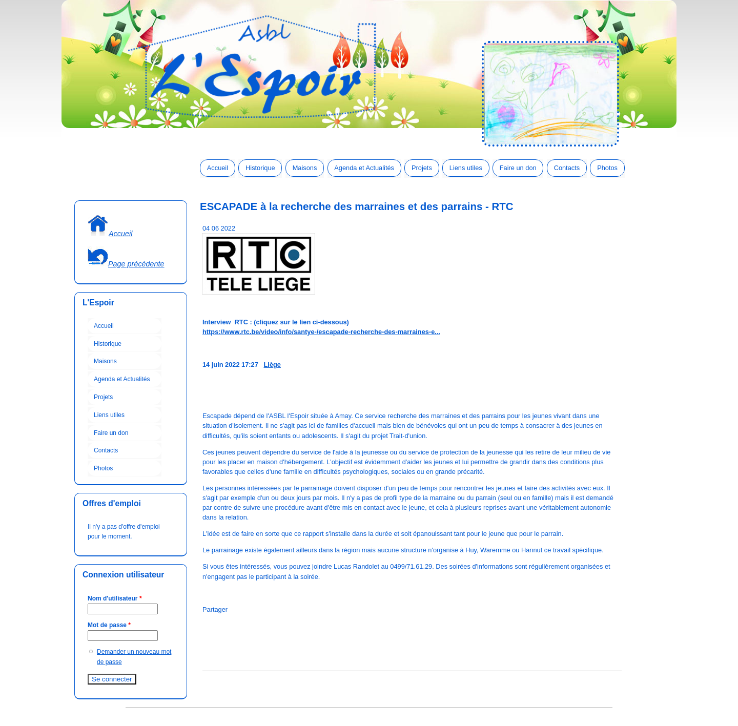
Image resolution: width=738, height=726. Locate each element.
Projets (422, 168)
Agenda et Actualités (364, 168)
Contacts (567, 168)
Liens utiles (465, 168)
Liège (272, 364)
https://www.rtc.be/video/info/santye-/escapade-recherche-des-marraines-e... (321, 332)
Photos (607, 168)
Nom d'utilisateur (115, 598)
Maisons (305, 168)
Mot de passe (109, 625)
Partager (215, 609)
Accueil (217, 168)
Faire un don (518, 168)
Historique (260, 168)
